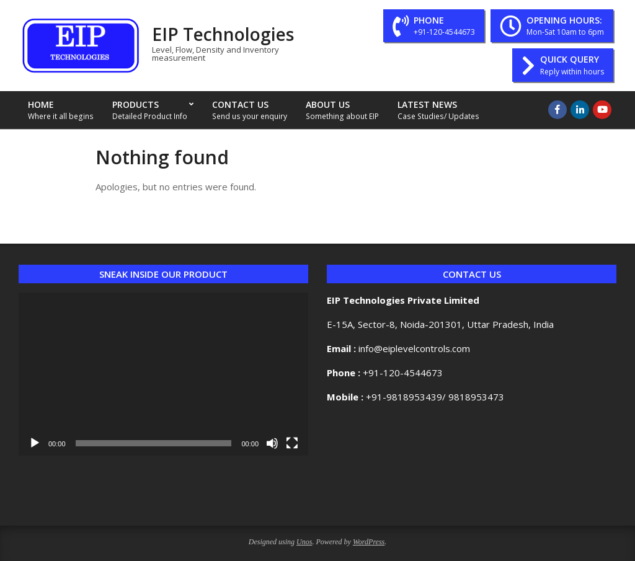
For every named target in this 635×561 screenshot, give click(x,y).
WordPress (368, 541)
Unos (304, 541)
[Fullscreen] (292, 443)
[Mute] (272, 443)
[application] (163, 374)
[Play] (35, 443)
